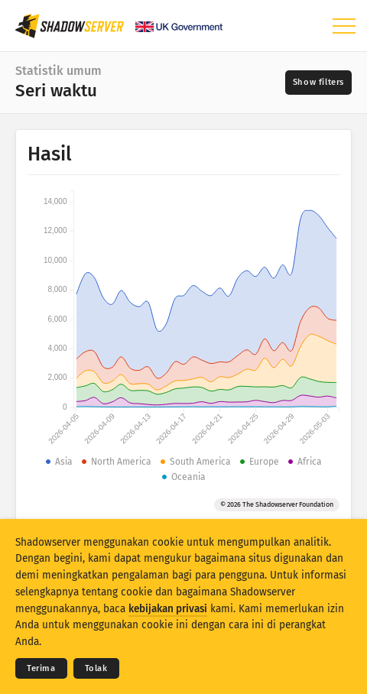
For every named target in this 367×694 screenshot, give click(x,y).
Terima (41, 668)
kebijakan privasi (167, 608)
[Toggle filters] (318, 82)
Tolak (96, 668)
